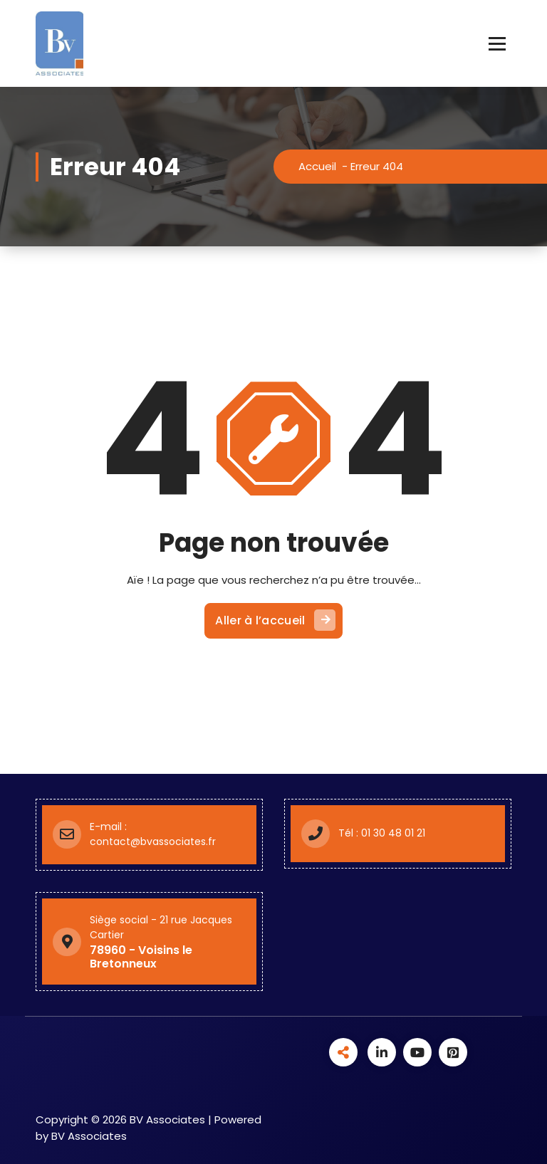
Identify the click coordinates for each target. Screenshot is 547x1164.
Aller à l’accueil (275, 620)
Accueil (317, 166)
